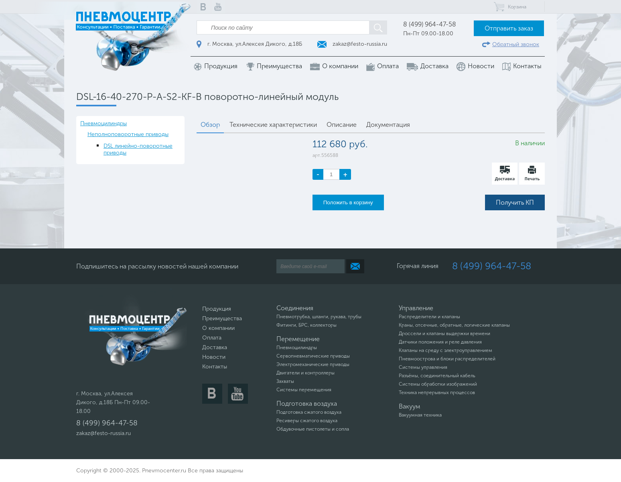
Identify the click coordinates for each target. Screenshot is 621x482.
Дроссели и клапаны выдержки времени (444, 333)
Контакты (522, 66)
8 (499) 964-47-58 (429, 24)
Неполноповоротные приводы (127, 134)
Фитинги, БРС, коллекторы (306, 325)
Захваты (285, 381)
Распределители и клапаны (429, 316)
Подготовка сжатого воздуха (308, 412)
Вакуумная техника (420, 415)
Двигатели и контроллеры (305, 373)
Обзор (210, 124)
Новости (475, 66)
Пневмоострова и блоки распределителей (447, 359)
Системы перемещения (303, 390)
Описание (342, 124)
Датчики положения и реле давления (440, 342)
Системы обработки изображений (438, 384)
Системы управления (423, 367)
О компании (334, 66)
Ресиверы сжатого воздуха (306, 420)
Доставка (427, 66)
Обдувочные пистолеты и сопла (312, 429)
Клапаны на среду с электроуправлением (445, 350)
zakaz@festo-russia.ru (352, 44)
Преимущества (274, 66)
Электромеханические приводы (312, 364)
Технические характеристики (273, 124)
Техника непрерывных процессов (437, 392)
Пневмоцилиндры (103, 123)
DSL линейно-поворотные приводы (138, 149)
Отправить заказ (509, 28)
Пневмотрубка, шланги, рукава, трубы (318, 316)
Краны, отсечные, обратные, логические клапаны (454, 325)
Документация (388, 124)
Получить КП (515, 202)
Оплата (382, 66)
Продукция (215, 66)
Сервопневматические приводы (313, 356)
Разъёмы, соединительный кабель (437, 375)
